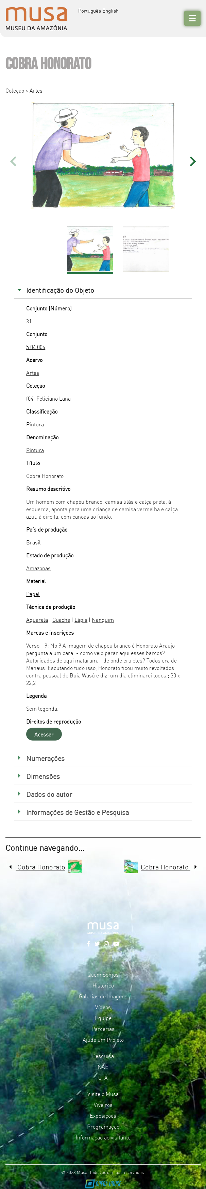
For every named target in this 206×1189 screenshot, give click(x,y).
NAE (103, 1066)
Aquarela (37, 619)
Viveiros (103, 1104)
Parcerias (103, 1028)
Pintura (35, 424)
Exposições (103, 1115)
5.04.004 (35, 346)
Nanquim (103, 619)
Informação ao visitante (103, 1137)
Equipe (103, 1017)
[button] (192, 161)
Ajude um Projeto (103, 1039)
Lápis (80, 619)
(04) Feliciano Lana (48, 398)
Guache (61, 619)
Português (89, 10)
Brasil (33, 542)
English (110, 10)
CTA (103, 1077)
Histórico (103, 985)
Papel (33, 593)
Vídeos (103, 1007)
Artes (36, 90)
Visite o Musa (103, 1093)
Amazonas (38, 568)
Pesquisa (103, 1055)
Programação (103, 1126)
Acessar (44, 734)
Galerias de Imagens (103, 996)
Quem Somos (103, 974)
